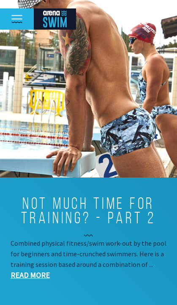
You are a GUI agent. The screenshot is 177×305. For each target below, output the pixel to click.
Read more (30, 275)
